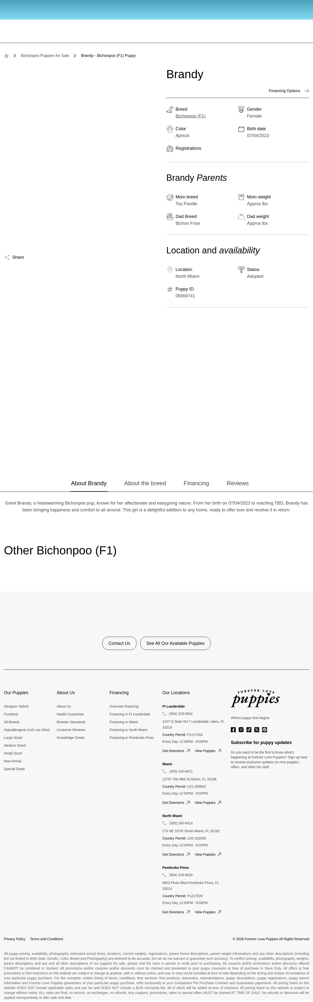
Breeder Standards (71, 722)
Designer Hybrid (16, 706)
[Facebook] (233, 729)
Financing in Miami (124, 722)
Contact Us (119, 643)
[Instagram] (241, 729)
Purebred (11, 714)
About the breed (145, 483)
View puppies (209, 751)
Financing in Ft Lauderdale (130, 714)
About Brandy (88, 483)
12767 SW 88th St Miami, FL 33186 (189, 779)
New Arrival (12, 761)
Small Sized (13, 753)
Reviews (238, 483)
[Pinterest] (264, 729)
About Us (64, 706)
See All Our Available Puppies (175, 643)
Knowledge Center (71, 738)
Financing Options (289, 91)
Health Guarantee (70, 714)
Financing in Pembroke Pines (132, 738)
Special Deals (14, 769)
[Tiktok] (248, 729)
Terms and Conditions (46, 939)
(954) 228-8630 (181, 875)
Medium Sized (15, 745)
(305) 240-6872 (181, 771)
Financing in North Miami (128, 730)
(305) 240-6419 (181, 823)
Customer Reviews (71, 730)
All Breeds (12, 722)
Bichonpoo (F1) (191, 116)
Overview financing (124, 706)
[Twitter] (256, 729)
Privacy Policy (14, 939)
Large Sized (13, 738)
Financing (196, 483)
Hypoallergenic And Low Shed (27, 730)
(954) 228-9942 (181, 714)
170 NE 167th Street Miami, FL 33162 (191, 831)
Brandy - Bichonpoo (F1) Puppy (108, 56)
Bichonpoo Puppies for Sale (45, 56)
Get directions (176, 751)
